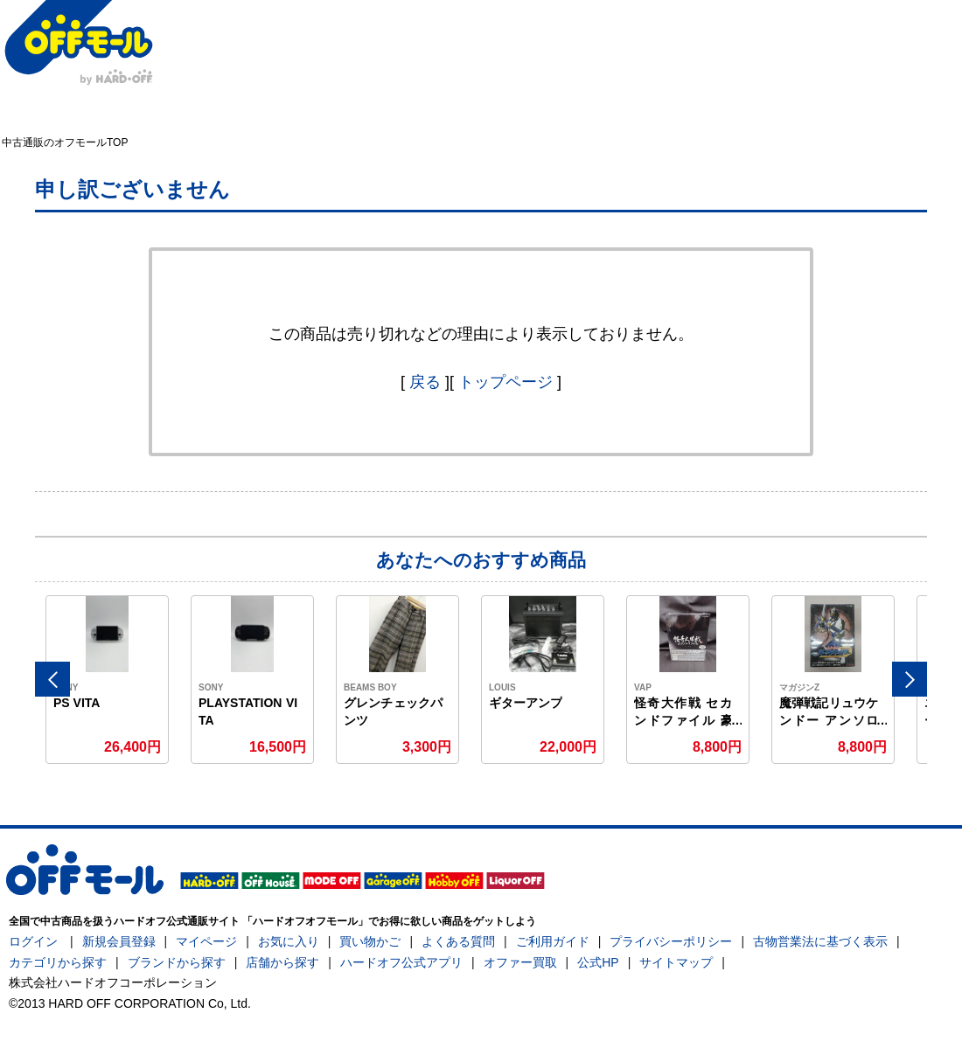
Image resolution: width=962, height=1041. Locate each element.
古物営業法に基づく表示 (820, 941)
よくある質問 (458, 941)
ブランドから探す (177, 962)
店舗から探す (282, 962)
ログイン (33, 941)
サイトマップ (676, 962)
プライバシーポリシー (671, 941)
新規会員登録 (119, 941)
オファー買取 (520, 962)
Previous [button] (52, 679)
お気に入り (288, 941)
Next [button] (909, 679)
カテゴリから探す (58, 962)
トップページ (505, 382)
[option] (107, 679)
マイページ (206, 941)
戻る (425, 382)
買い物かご (370, 941)
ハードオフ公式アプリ (401, 962)
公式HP (597, 962)
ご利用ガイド (552, 941)
